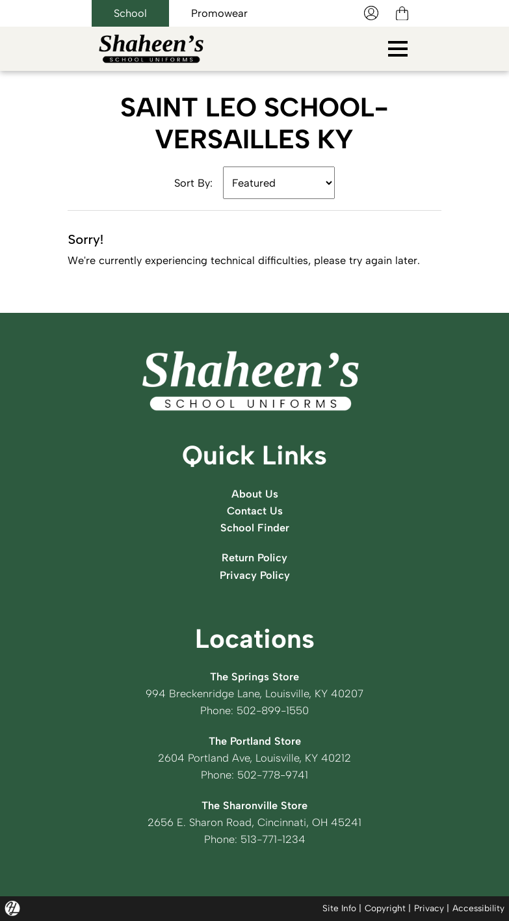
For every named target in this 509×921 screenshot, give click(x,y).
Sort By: (193, 182)
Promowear (219, 13)
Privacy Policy (255, 574)
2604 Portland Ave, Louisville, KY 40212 (254, 757)
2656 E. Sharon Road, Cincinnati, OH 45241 (254, 822)
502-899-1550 (273, 710)
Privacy (429, 908)
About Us (254, 493)
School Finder (254, 527)
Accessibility (478, 908)
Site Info (339, 908)
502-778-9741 (272, 774)
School (130, 13)
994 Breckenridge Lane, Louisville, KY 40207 (254, 693)
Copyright (385, 908)
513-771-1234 (273, 839)
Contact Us (255, 510)
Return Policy (254, 557)
